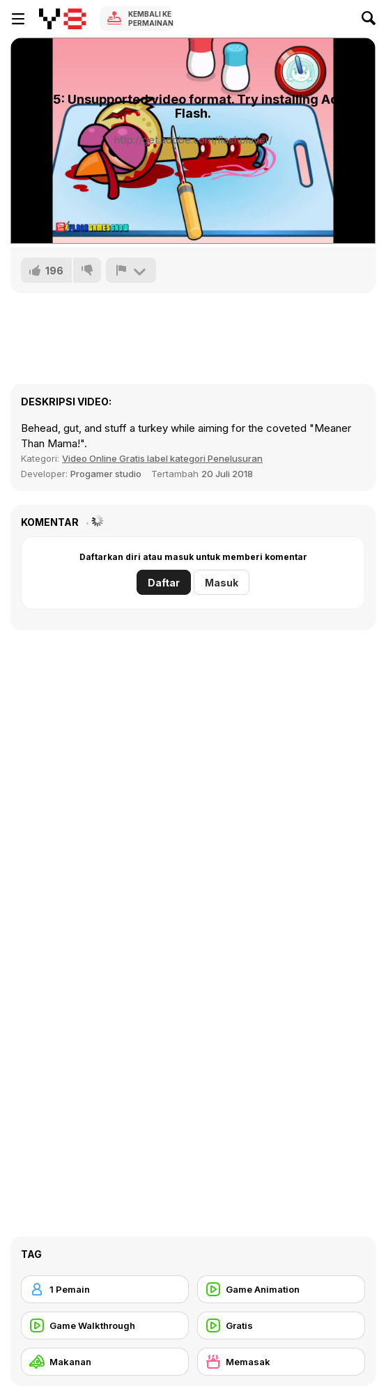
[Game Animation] (281, 1289)
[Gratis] (281, 1325)
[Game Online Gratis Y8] (62, 18)
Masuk (221, 583)
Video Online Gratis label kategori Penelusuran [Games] (162, 458)
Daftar (164, 583)
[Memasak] (281, 1362)
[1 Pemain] (105, 1289)
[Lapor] (131, 270)
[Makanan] (105, 1362)
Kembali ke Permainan (150, 18)
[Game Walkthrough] (105, 1325)
